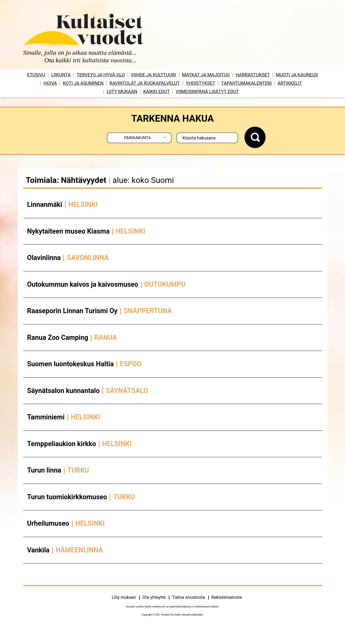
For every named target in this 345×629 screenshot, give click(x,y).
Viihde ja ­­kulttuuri (153, 74)
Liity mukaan (122, 91)
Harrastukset (253, 74)
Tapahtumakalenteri (246, 83)
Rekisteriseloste (226, 597)
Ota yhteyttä (154, 597)
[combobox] (139, 137)
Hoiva (50, 83)
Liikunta (61, 74)
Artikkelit (290, 83)
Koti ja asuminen (83, 83)
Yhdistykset (200, 83)
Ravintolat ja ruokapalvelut (144, 83)
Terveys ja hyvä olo (101, 74)
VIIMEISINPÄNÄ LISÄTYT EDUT (207, 91)
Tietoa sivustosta (188, 597)
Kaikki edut (156, 91)
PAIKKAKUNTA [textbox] (137, 137)
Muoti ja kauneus (297, 74)
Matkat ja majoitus (206, 74)
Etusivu (36, 74)
